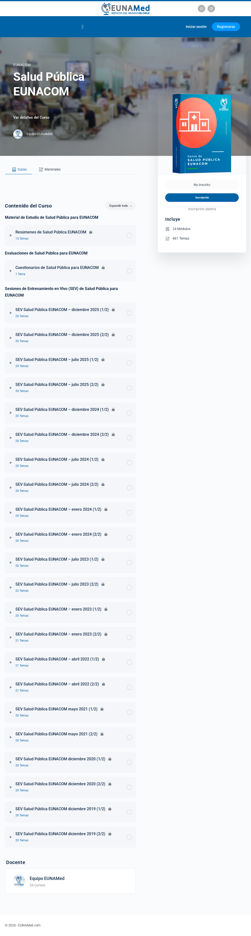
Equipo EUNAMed (47, 878)
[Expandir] (11, 235)
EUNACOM (22, 65)
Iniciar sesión (196, 27)
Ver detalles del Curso (35, 117)
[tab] (18, 169)
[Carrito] (176, 26)
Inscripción (202, 197)
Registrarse (226, 27)
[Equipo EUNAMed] (19, 880)
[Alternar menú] (82, 27)
